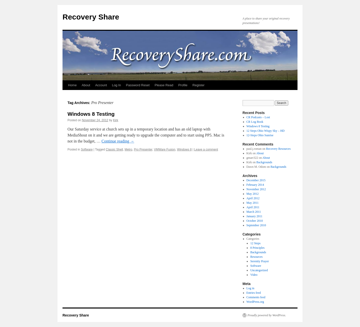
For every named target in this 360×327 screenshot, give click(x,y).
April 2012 (253, 198)
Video (254, 274)
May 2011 (252, 202)
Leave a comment (206, 149)
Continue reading (118, 141)
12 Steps (255, 243)
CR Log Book (254, 122)
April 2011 (253, 207)
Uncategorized (259, 270)
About (86, 85)
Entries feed (253, 292)
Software (86, 149)
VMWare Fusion (165, 149)
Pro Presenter (143, 149)
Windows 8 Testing (91, 114)
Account (101, 85)
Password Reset (138, 85)
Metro (128, 149)
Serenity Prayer (259, 261)
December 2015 (256, 180)
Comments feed (256, 297)
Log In (116, 85)
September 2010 (256, 225)
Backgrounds (264, 162)
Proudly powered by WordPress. (267, 315)
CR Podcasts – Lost (258, 117)
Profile (183, 85)
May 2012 (252, 194)
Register (198, 85)
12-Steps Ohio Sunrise (260, 135)
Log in (250, 288)
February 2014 (255, 184)
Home (72, 85)
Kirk (115, 120)
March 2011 (253, 212)
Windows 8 (184, 149)
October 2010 (254, 220)
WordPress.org (255, 302)
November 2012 (256, 189)
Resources (256, 256)
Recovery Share (90, 17)
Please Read (163, 85)
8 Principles (257, 248)
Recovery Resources (278, 148)
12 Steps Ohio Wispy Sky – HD (265, 130)
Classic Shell (114, 149)
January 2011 (254, 216)
